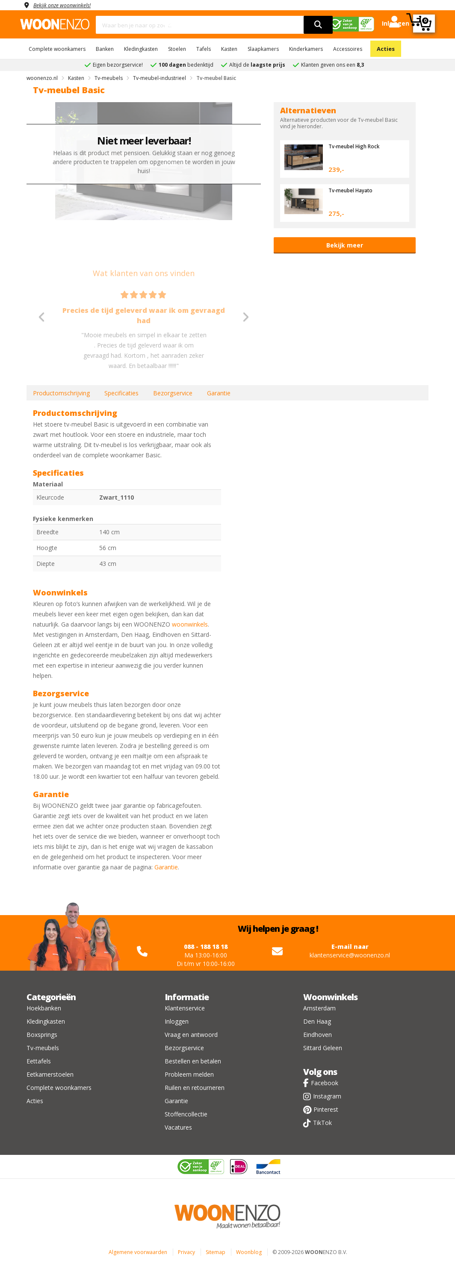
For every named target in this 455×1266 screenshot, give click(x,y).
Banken (105, 49)
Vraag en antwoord (191, 1034)
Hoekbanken (44, 1008)
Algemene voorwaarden (138, 1252)
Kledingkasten (141, 49)
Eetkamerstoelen (50, 1074)
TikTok (322, 1123)
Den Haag (317, 1021)
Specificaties (121, 393)
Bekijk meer (344, 245)
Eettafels (39, 1061)
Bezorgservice (172, 393)
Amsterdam (319, 1008)
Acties (386, 49)
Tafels (203, 49)
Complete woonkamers (57, 49)
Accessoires (347, 49)
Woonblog (249, 1252)
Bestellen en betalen (193, 1061)
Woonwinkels (330, 997)
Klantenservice (185, 1008)
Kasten (229, 49)
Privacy (186, 1252)
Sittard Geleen (322, 1048)
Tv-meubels (43, 1048)
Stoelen (177, 49)
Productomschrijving (61, 393)
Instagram (327, 1096)
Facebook (324, 1083)
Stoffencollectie (186, 1114)
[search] (318, 25)
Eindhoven (317, 1034)
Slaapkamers (263, 49)
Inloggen (177, 1021)
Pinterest (325, 1109)
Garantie (218, 393)
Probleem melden (189, 1074)
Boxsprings (42, 1034)
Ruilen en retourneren (195, 1087)
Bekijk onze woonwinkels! (67, 5)
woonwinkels (190, 624)
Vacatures (178, 1127)
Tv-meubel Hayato (353, 190)
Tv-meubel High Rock (357, 146)
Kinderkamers (306, 49)
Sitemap (215, 1252)
